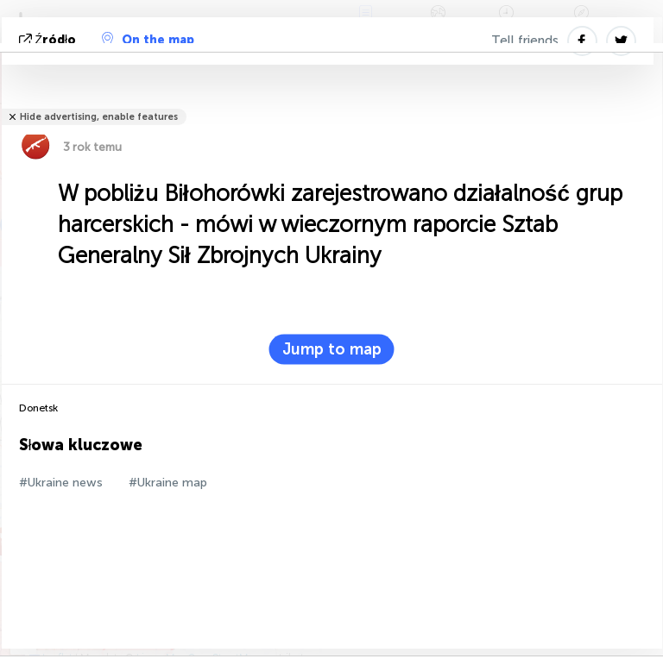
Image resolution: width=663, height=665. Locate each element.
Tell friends (525, 40)
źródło (49, 40)
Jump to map (332, 349)
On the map (148, 39)
